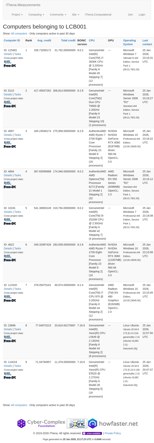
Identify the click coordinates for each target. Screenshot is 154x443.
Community (58, 14)
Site (75, 14)
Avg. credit (44, 40)
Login (142, 14)
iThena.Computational (98, 14)
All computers (19, 33)
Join (130, 14)
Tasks (17, 54)
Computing (36, 14)
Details (8, 54)
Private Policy (113, 433)
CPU (92, 40)
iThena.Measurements (23, 5)
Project (17, 14)
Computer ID (12, 40)
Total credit (68, 40)
